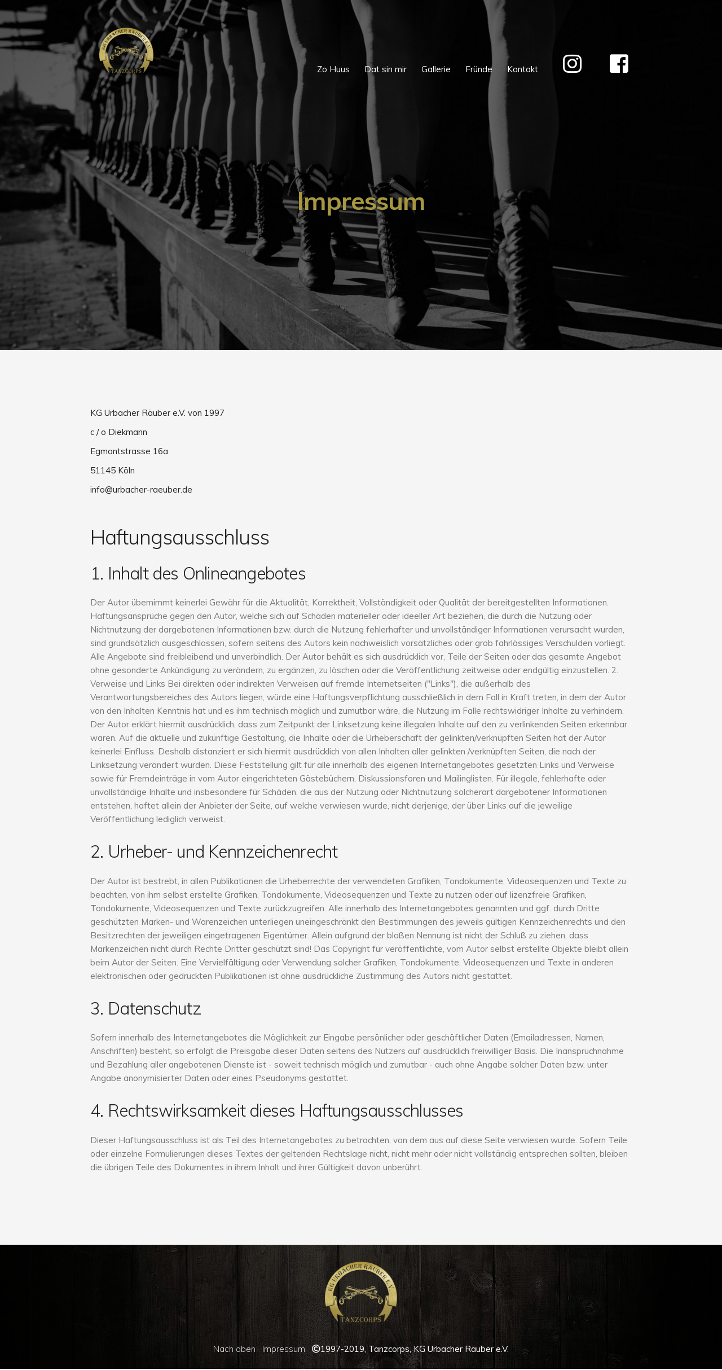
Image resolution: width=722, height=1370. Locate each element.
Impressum (283, 1348)
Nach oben (234, 1348)
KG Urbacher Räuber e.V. (461, 1348)
